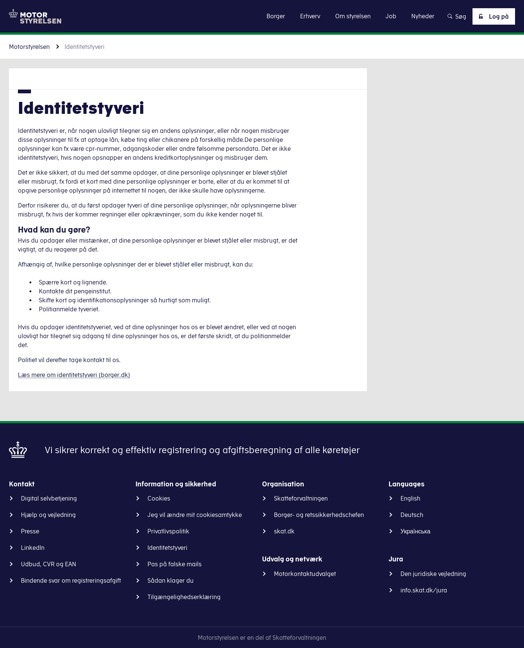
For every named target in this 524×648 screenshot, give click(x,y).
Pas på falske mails (174, 564)
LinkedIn (32, 547)
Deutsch (411, 514)
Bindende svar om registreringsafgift (71, 580)
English (410, 498)
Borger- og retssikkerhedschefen (319, 514)
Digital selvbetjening (49, 498)
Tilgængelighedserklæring (184, 597)
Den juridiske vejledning (433, 573)
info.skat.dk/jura (423, 590)
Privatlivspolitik (168, 531)
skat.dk (284, 531)
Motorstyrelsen (29, 46)
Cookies (158, 498)
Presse (30, 531)
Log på (492, 16)
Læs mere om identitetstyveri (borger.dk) (74, 374)
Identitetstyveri (167, 547)
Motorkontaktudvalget (305, 573)
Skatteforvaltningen (301, 498)
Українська (415, 531)
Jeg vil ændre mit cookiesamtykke (194, 514)
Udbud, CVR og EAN (48, 564)
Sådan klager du (170, 580)
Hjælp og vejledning (48, 514)
